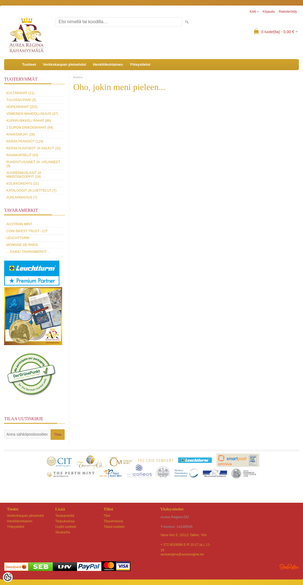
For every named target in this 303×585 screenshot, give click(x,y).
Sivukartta (62, 532)
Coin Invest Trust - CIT (27, 231)
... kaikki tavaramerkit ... (28, 252)
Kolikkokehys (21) (22, 184)
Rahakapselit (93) (22, 155)
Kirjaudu (269, 12)
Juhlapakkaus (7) (21, 197)
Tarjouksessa (65, 521)
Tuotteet (29, 64)
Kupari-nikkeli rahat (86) (28, 121)
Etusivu (78, 77)
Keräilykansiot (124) (24, 141)
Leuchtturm (17, 238)
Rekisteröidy (288, 12)
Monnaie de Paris (22, 245)
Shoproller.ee (289, 567)
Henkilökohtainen (108, 64)
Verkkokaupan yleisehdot (64, 64)
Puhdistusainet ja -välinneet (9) (33, 164)
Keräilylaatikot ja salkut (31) (33, 148)
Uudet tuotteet (65, 527)
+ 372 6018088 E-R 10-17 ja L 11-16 (185, 545)
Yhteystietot (140, 64)
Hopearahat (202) (22, 107)
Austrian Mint (19, 224)
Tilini (107, 516)
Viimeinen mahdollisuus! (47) (32, 114)
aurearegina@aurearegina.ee (182, 554)
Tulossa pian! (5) (21, 100)
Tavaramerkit (64, 516)
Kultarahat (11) (20, 93)
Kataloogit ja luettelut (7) (31, 190)
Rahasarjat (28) (20, 134)
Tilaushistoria (113, 521)
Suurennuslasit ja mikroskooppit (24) (23, 175)
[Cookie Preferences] (8, 577)
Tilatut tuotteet (114, 527)
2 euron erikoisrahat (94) (29, 127)
